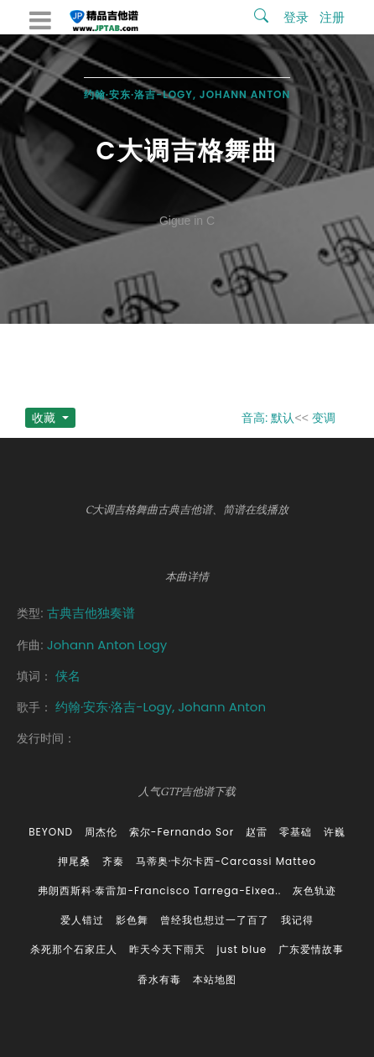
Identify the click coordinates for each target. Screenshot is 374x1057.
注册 (332, 17)
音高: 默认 (268, 417)
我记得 (297, 920)
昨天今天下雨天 (167, 949)
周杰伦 (101, 832)
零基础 (295, 832)
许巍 (334, 832)
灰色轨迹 (314, 890)
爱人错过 (82, 920)
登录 (296, 17)
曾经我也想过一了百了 (214, 920)
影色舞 (132, 920)
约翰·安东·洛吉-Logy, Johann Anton (187, 94)
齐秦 (113, 861)
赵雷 (257, 832)
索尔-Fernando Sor (181, 832)
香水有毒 (159, 979)
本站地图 (214, 979)
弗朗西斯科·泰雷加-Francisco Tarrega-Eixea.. (159, 890)
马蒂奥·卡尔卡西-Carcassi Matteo (226, 861)
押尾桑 (74, 861)
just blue (242, 949)
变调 (323, 417)
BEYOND (51, 832)
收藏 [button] (45, 417)
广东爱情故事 (311, 949)
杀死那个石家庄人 (73, 949)
